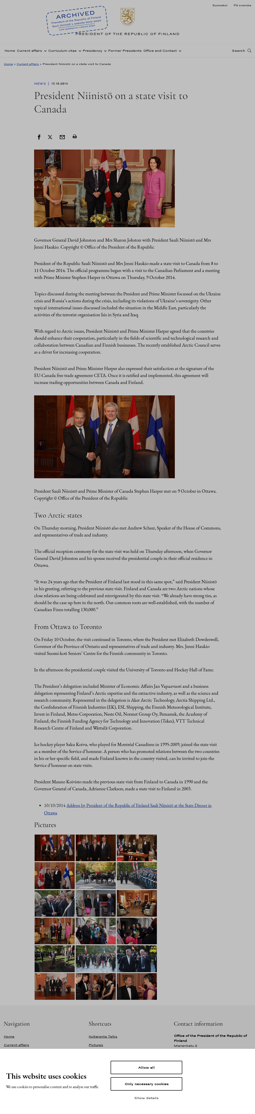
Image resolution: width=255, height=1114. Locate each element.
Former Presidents (125, 51)
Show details (146, 1098)
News (40, 84)
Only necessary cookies (147, 1084)
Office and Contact (160, 51)
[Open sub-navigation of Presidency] (104, 50)
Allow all (146, 1067)
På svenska (242, 5)
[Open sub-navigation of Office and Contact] (179, 50)
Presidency (92, 51)
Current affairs (29, 51)
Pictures (96, 1045)
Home (9, 51)
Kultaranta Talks (103, 1036)
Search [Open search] (238, 50)
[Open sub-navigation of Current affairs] (44, 50)
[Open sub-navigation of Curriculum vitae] (79, 50)
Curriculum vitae (62, 51)
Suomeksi (219, 5)
